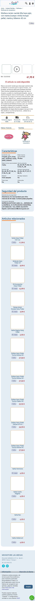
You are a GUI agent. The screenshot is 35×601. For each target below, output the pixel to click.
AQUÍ (18, 598)
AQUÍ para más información (8, 588)
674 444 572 (8, 563)
